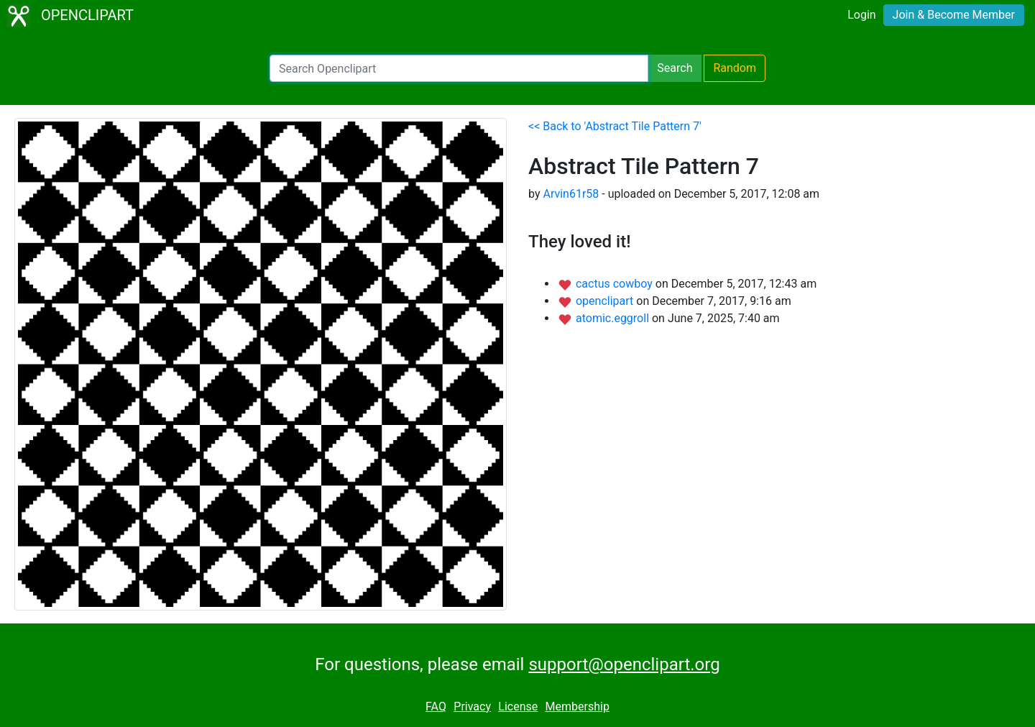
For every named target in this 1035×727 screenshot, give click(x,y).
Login (861, 15)
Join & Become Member (954, 15)
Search (674, 68)
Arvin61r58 (571, 194)
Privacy (472, 706)
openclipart (606, 301)
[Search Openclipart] (459, 68)
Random (734, 68)
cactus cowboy (616, 284)
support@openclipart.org (623, 664)
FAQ (436, 706)
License (518, 706)
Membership (578, 706)
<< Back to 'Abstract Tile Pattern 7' (615, 126)
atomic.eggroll (614, 318)
